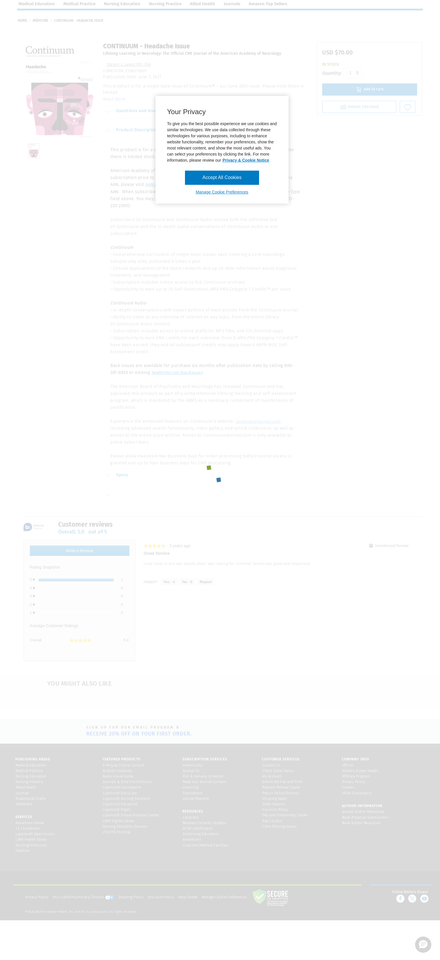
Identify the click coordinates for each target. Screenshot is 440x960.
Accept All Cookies (221, 177)
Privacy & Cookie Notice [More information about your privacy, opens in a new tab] (246, 160)
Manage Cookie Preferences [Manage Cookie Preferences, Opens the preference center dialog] (222, 192)
